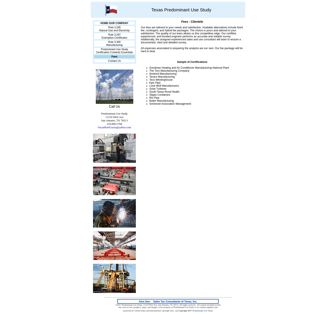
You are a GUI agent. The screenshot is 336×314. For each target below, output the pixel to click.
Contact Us (114, 60)
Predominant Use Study (202, 310)
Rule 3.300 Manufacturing (114, 44)
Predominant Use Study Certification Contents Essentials (114, 51)
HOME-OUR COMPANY (114, 23)
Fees (114, 56)
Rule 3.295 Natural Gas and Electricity (114, 29)
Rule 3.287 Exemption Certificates (114, 36)
